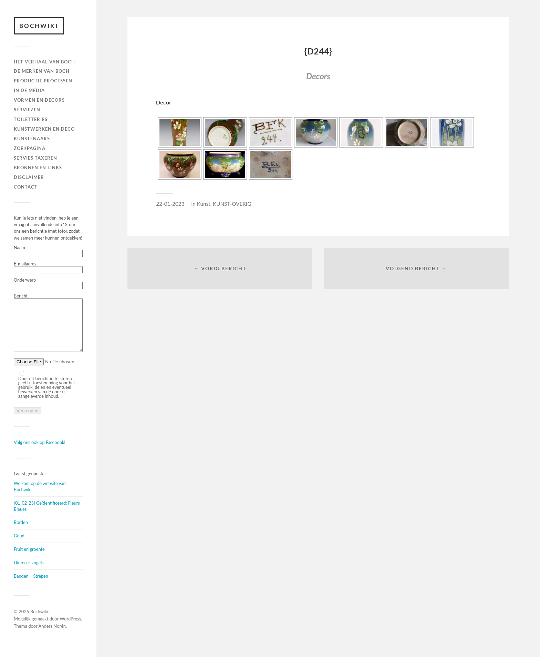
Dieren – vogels (29, 573)
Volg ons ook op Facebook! (39, 452)
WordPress (70, 629)
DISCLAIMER (29, 177)
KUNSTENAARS (32, 138)
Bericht (48, 328)
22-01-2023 (170, 204)
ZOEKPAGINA (29, 148)
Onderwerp (48, 284)
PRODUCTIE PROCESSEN (43, 80)
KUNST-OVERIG (232, 204)
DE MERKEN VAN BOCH (42, 71)
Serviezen (27, 109)
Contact (26, 187)
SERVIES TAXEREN (35, 158)
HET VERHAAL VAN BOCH (44, 61)
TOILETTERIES (31, 119)
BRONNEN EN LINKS (38, 167)
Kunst (203, 204)
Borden (21, 532)
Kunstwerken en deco (44, 129)
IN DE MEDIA (29, 90)
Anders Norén (52, 636)
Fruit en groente (29, 559)
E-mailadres (48, 267)
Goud (19, 546)
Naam (48, 251)
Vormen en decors (39, 100)
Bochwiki (38, 25)
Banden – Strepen (31, 586)
